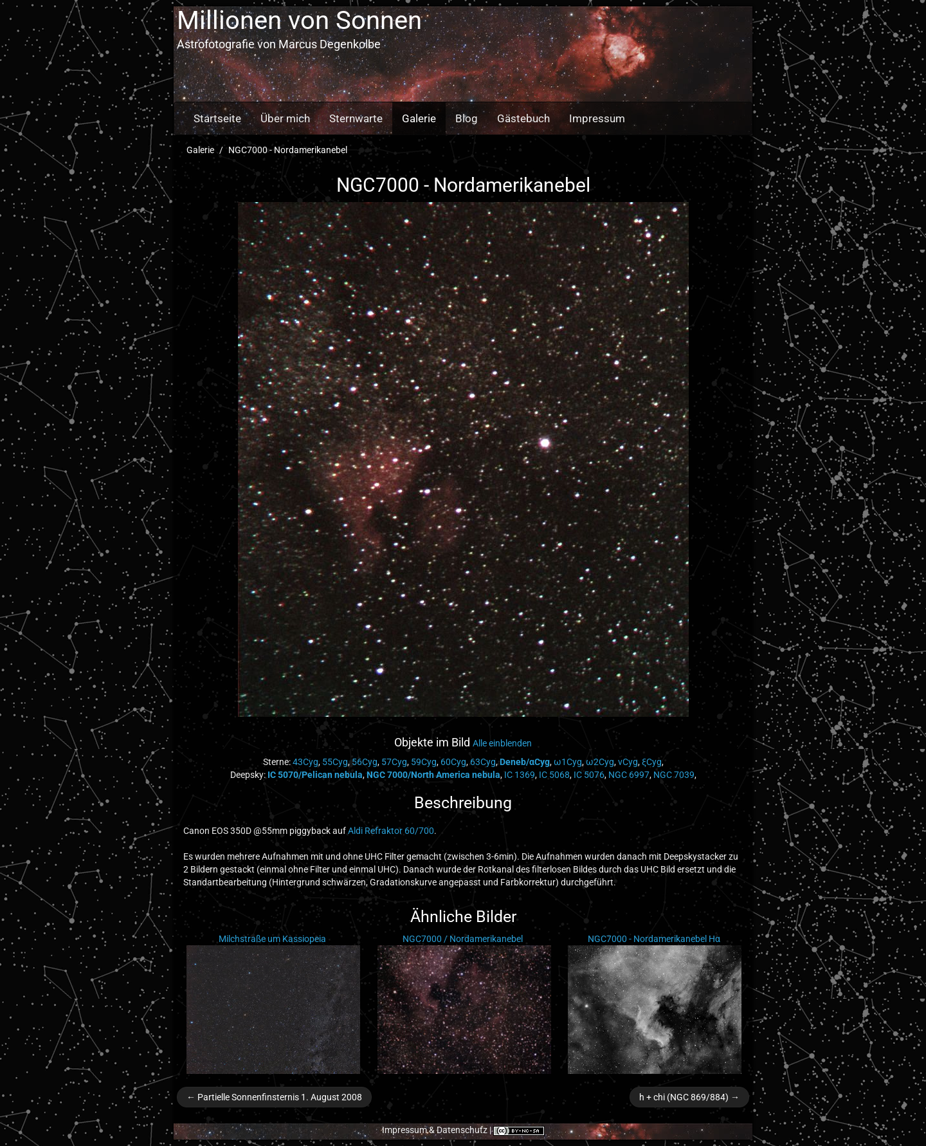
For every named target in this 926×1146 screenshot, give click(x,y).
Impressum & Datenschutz (434, 1130)
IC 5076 (589, 775)
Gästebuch (523, 118)
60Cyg (453, 762)
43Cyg (305, 762)
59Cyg (424, 762)
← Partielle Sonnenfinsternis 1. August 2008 (274, 1097)
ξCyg (652, 762)
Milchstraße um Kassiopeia (272, 939)
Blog (466, 118)
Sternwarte (356, 118)
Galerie (419, 118)
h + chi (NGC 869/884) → (689, 1097)
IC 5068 (554, 775)
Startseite (217, 118)
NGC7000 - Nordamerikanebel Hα (654, 939)
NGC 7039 (673, 775)
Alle (502, 743)
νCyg (628, 762)
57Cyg (394, 762)
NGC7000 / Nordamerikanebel (463, 939)
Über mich (285, 118)
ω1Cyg (568, 762)
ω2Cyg (600, 762)
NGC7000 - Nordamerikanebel (287, 150)
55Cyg (335, 762)
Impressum (597, 118)
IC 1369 (519, 775)
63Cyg (483, 762)
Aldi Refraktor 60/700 (391, 831)
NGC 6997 (628, 775)
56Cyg (364, 762)
